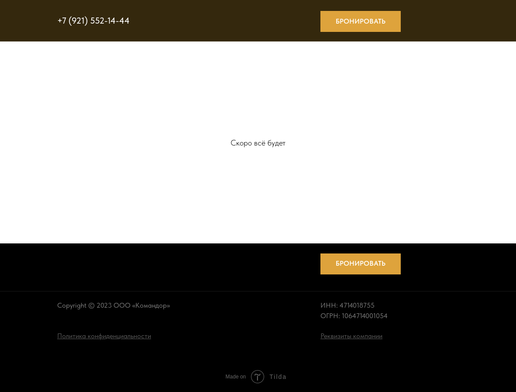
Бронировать (360, 21)
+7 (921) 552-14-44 (93, 20)
